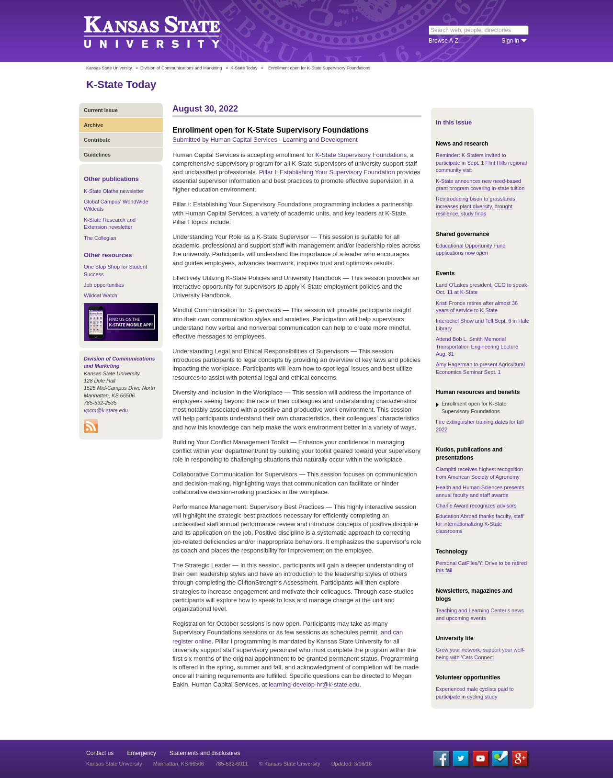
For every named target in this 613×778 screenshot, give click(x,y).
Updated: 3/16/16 (351, 764)
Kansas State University (164, 31)
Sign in (510, 40)
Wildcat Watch (100, 295)
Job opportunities (104, 285)
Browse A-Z (443, 40)
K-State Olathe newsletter (114, 191)
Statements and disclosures (205, 753)
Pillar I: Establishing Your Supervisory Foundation (327, 172)
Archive (93, 125)
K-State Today (243, 68)
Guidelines (97, 155)
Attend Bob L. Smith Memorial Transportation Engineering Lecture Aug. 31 (477, 346)
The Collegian (100, 238)
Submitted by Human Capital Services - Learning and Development (265, 139)
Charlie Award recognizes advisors (476, 505)
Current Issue (101, 110)
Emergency (141, 753)
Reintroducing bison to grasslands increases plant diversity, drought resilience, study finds (475, 206)
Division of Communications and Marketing (181, 68)
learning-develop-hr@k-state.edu (314, 684)
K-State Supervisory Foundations (361, 154)
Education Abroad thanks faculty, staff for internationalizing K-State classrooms (479, 523)
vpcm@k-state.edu (106, 410)
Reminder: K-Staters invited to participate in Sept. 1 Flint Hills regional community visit (481, 162)
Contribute (97, 140)
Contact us (100, 753)
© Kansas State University (289, 764)
